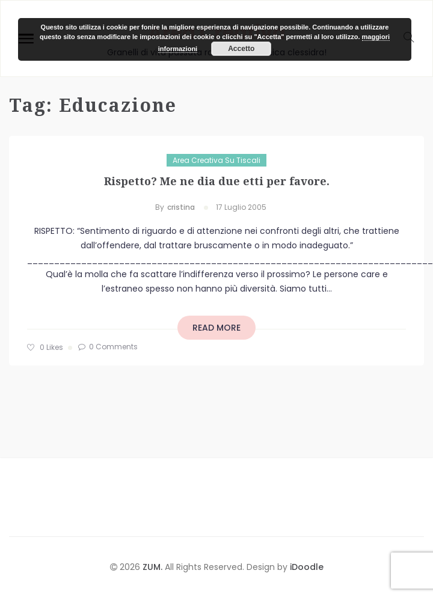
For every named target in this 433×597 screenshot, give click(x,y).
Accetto (241, 48)
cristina (181, 207)
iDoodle (305, 567)
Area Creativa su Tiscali (216, 160)
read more (216, 328)
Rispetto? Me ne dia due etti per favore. (217, 181)
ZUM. (154, 567)
